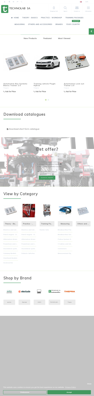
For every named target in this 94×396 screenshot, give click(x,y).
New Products (30, 38)
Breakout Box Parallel (65, 230)
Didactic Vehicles (28, 253)
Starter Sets (44, 230)
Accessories (8, 263)
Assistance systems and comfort (10, 248)
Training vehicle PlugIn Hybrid (45, 85)
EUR (87, 2)
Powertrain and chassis (10, 244)
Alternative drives (10, 239)
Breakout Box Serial (65, 234)
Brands (59, 24)
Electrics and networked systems (10, 230)
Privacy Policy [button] (70, 387)
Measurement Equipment (65, 253)
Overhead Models (10, 258)
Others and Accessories (40, 24)
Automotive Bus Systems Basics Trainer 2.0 (15, 85)
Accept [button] (69, 392)
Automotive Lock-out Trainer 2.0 (74, 85)
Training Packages (74, 18)
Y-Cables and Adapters (65, 244)
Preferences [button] (24, 392)
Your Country (73, 23)
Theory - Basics (30, 18)
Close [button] (89, 384)
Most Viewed (64, 38)
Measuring (20, 24)
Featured (47, 38)
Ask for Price (9, 91)
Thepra (6, 88)
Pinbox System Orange (65, 239)
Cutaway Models (9, 253)
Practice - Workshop (51, 18)
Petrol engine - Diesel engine (10, 234)
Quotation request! (47, 177)
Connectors (62, 248)
